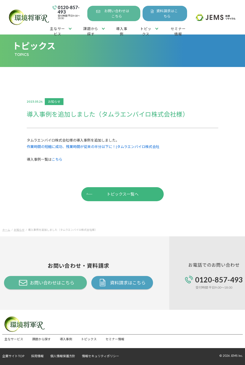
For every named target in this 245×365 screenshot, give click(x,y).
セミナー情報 (178, 30)
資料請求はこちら (167, 13)
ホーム (6, 229)
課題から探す (90, 30)
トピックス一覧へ (112, 194)
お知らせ (19, 229)
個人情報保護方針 (62, 356)
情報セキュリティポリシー (100, 356)
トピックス (145, 30)
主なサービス (57, 30)
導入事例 (121, 30)
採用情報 (37, 356)
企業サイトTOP (13, 356)
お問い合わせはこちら (116, 13)
